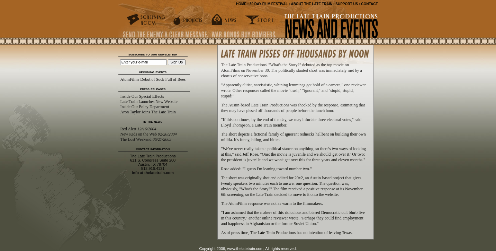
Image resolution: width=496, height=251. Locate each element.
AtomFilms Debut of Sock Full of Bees (153, 79)
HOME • (242, 4)
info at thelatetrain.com (153, 173)
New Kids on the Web (148, 134)
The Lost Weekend (146, 139)
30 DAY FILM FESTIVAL (269, 4)
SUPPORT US (346, 4)
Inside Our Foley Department (144, 106)
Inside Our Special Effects (142, 96)
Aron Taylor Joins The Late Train (148, 112)
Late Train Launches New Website (149, 101)
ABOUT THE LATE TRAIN (311, 4)
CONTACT (369, 4)
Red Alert (138, 129)
